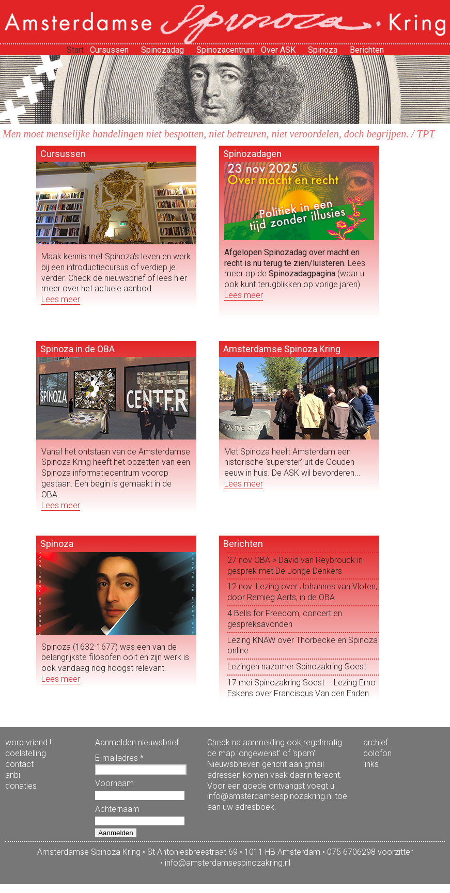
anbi (12, 775)
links (371, 764)
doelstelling (25, 753)
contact (19, 764)
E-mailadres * (119, 758)
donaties (21, 786)
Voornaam (114, 783)
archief (375, 742)
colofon (377, 753)
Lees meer (60, 299)
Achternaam (117, 809)
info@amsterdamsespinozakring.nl (227, 863)
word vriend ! (28, 742)
